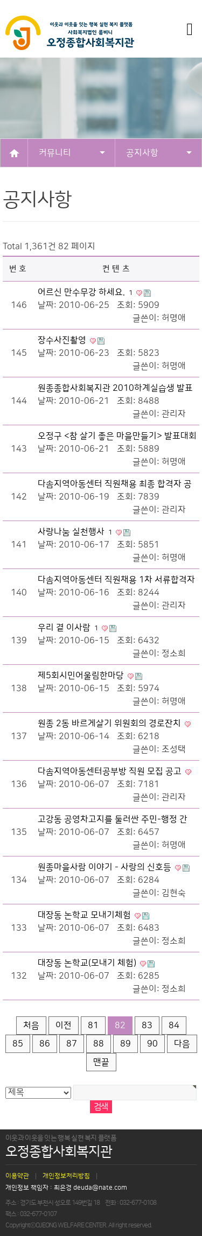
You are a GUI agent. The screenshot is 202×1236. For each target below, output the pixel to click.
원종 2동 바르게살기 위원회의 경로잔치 (110, 723)
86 (44, 1044)
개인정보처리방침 (66, 1176)
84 (174, 1025)
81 (93, 1025)
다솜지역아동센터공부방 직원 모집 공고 (111, 771)
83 (147, 1025)
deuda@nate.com (100, 1188)
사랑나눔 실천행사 (76, 532)
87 (71, 1044)
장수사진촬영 (63, 340)
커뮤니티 (72, 152)
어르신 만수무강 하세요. (86, 292)
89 (125, 1044)
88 (98, 1044)
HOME (14, 153)
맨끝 (101, 1062)
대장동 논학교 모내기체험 (85, 915)
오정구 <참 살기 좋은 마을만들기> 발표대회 (117, 436)
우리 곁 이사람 (69, 628)
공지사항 (159, 152)
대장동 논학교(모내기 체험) (88, 963)
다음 (182, 1044)
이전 (63, 1025)
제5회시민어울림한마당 (82, 675)
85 (17, 1044)
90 (152, 1044)
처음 (31, 1025)
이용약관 (17, 1176)
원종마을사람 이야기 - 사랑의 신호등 (105, 867)
